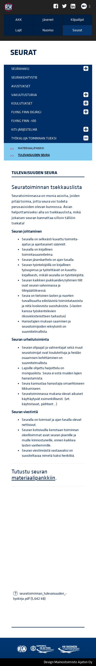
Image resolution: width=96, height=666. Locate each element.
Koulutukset (49, 103)
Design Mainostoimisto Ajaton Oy (68, 662)
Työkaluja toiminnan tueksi (49, 138)
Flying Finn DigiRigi (49, 111)
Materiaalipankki (31, 148)
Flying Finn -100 (23, 121)
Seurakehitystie (24, 77)
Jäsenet (48, 19)
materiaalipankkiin (33, 477)
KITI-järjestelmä (49, 129)
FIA (21, 649)
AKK (18, 19)
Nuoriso (48, 30)
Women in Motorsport (41, 649)
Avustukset (20, 86)
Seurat (77, 30)
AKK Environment (31, 649)
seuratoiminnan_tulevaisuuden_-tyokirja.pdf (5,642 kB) (40, 596)
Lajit (18, 30)
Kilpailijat (77, 19)
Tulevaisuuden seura (34, 155)
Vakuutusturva (49, 94)
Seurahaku (49, 68)
